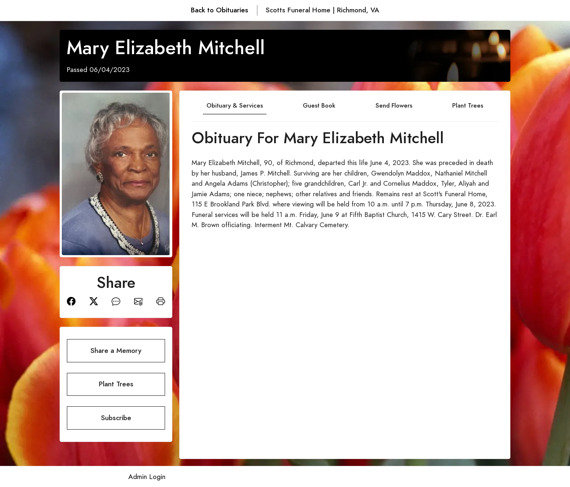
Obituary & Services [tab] (234, 105)
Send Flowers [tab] (394, 105)
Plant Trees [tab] (467, 105)
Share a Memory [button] (116, 350)
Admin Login (146, 477)
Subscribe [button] (116, 418)
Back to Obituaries (219, 10)
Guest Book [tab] (319, 105)
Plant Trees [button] (116, 384)
